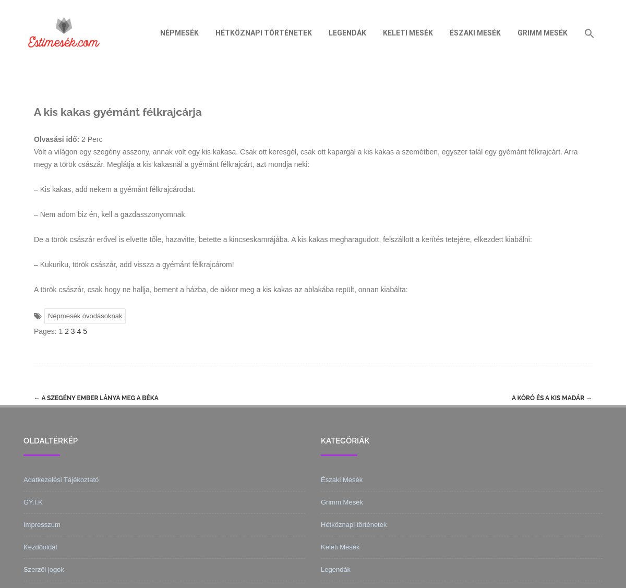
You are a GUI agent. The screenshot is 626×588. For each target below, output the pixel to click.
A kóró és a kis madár (552, 398)
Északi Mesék (475, 33)
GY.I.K (33, 502)
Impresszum (42, 525)
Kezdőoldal (40, 547)
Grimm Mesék (542, 33)
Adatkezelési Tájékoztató (61, 480)
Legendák (347, 33)
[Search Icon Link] (589, 32)
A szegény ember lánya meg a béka (96, 398)
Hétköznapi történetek (263, 33)
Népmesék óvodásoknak (85, 316)
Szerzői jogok (43, 569)
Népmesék (179, 33)
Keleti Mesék (408, 33)
